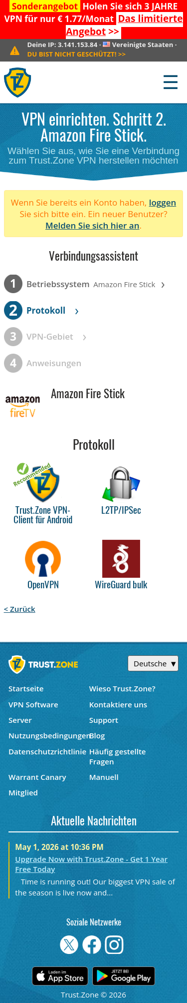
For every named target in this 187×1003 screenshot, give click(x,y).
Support (103, 720)
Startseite (26, 688)
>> (124, 25)
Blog (97, 735)
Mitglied (23, 792)
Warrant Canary (37, 777)
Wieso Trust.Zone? (122, 688)
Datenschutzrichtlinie (47, 751)
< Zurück (19, 609)
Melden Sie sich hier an (92, 225)
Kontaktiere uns (118, 704)
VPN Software (33, 704)
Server (20, 720)
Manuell (104, 777)
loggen (163, 202)
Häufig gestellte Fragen (117, 756)
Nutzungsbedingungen (48, 735)
